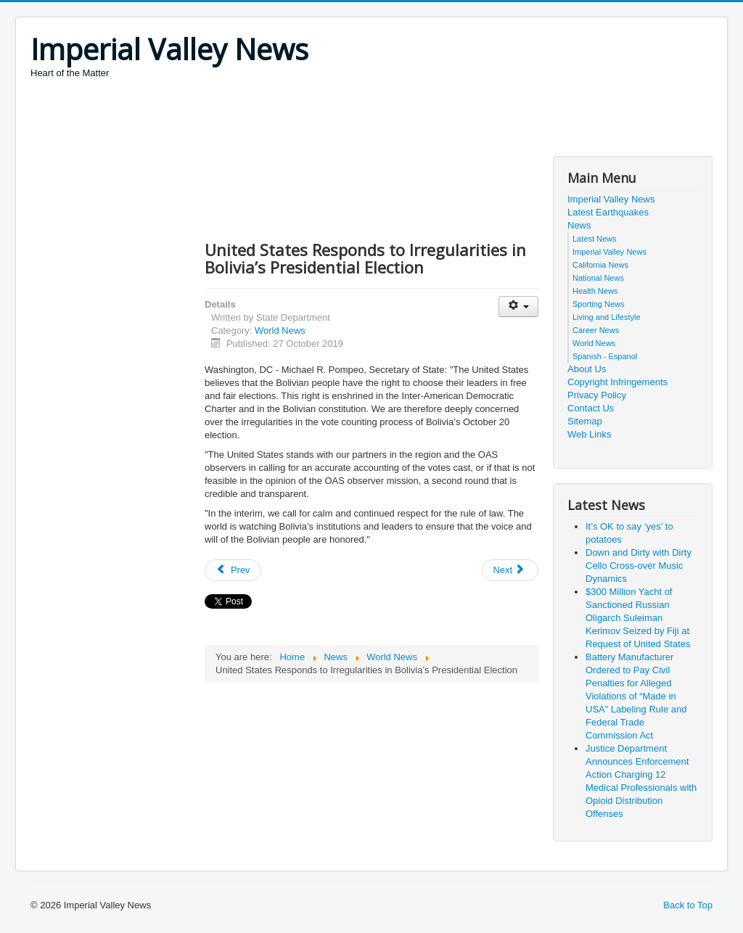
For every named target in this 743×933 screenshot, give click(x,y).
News (579, 225)
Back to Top (688, 905)
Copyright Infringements (617, 382)
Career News (595, 330)
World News (280, 330)
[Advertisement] (294, 119)
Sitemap (584, 421)
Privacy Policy (596, 395)
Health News (594, 291)
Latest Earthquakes (608, 212)
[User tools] (518, 306)
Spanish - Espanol (604, 356)
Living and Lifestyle (606, 317)
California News (600, 264)
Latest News (594, 238)
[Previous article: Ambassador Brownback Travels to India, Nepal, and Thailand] (233, 570)
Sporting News (598, 304)
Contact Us (590, 408)
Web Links (589, 434)
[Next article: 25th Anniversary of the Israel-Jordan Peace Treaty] (510, 570)
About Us (586, 368)
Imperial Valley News (610, 199)
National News (598, 278)
